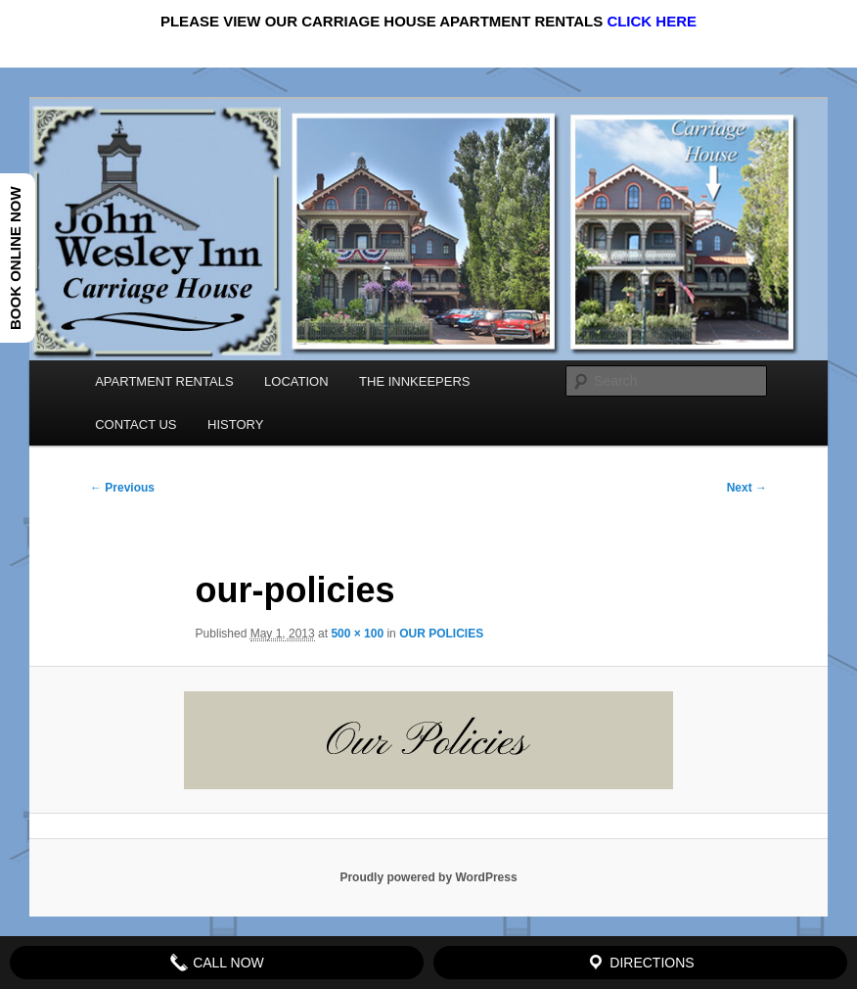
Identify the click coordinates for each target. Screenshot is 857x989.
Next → (747, 487)
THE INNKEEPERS (414, 381)
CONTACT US (135, 424)
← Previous (122, 487)
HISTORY (235, 424)
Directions (640, 962)
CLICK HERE (652, 21)
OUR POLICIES (441, 633)
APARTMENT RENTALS (164, 381)
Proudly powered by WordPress (428, 877)
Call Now (216, 962)
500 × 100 (357, 633)
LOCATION (296, 381)
